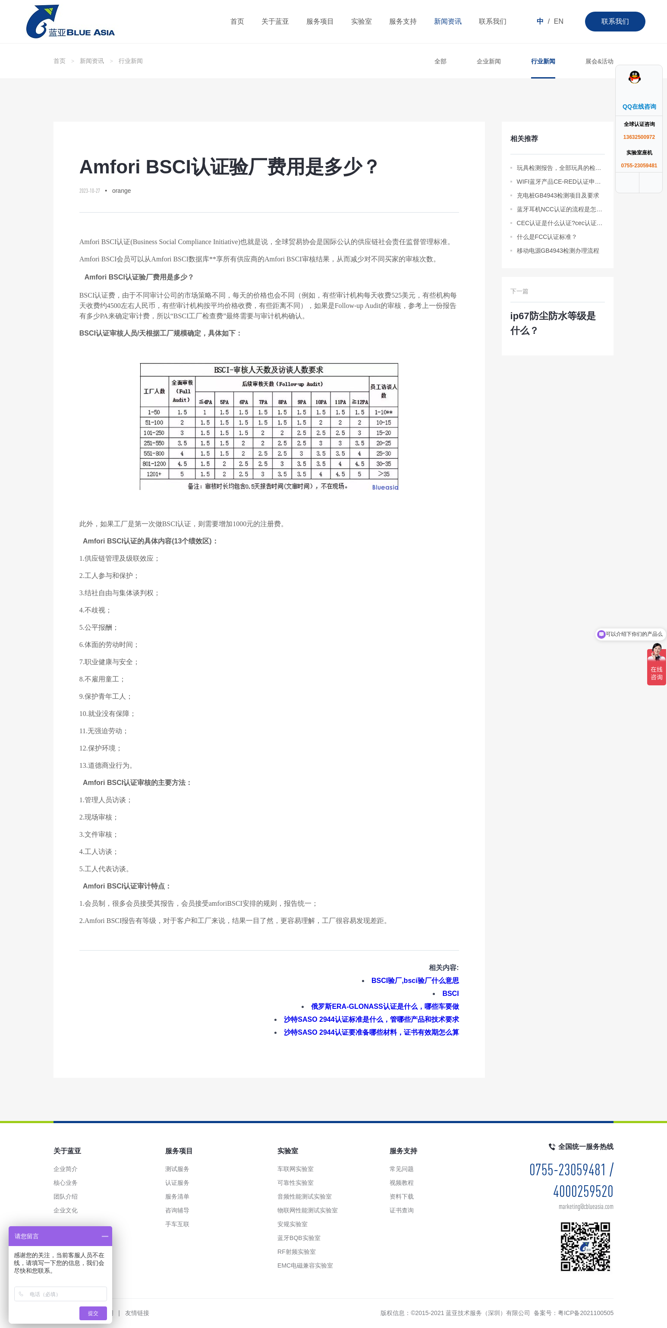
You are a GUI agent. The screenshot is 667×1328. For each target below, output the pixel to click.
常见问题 (402, 1168)
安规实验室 (292, 1224)
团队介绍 (65, 1196)
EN (558, 21)
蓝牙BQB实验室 (299, 1237)
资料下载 (402, 1196)
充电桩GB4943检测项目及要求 (558, 195)
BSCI (450, 993)
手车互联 (177, 1224)
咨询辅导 (177, 1210)
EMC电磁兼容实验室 (305, 1265)
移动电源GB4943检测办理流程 (558, 250)
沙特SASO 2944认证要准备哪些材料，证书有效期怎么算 (371, 1032)
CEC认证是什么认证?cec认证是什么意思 (561, 223)
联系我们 (615, 21)
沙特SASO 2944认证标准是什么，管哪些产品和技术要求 (371, 1019)
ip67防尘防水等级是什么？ (553, 323)
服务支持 (403, 21)
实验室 (361, 21)
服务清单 (177, 1196)
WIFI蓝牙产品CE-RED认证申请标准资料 (561, 181)
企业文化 (65, 1210)
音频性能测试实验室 (304, 1196)
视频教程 (402, 1182)
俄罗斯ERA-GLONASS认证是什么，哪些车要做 (385, 1006)
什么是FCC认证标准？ (547, 236)
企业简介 (65, 1168)
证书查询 (402, 1210)
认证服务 (177, 1182)
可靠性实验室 (295, 1182)
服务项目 (320, 21)
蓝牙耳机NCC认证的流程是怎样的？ (561, 209)
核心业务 (65, 1182)
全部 (440, 61)
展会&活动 (599, 61)
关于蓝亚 (275, 21)
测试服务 (177, 1168)
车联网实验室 (295, 1168)
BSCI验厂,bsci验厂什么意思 (415, 980)
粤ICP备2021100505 (586, 1312)
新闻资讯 (448, 21)
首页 (237, 21)
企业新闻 (489, 61)
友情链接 (137, 1312)
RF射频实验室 (296, 1251)
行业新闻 (131, 60)
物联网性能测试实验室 (307, 1210)
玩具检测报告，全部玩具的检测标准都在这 (561, 167)
